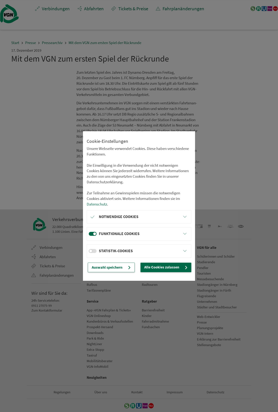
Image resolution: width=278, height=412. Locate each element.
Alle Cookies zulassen (169, 267)
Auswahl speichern (116, 267)
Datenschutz (97, 201)
